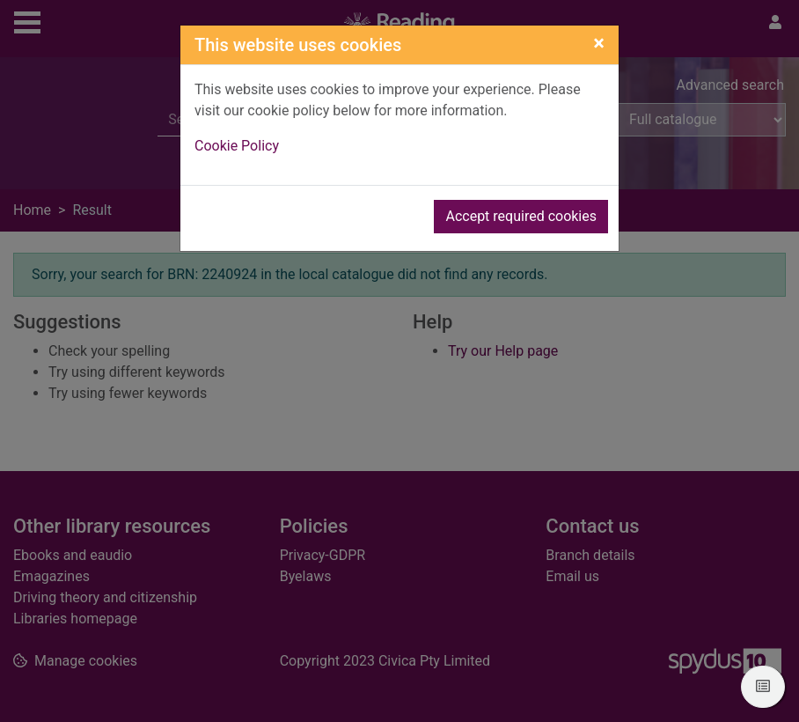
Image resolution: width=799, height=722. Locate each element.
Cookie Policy (236, 145)
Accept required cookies (521, 216)
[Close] (599, 43)
